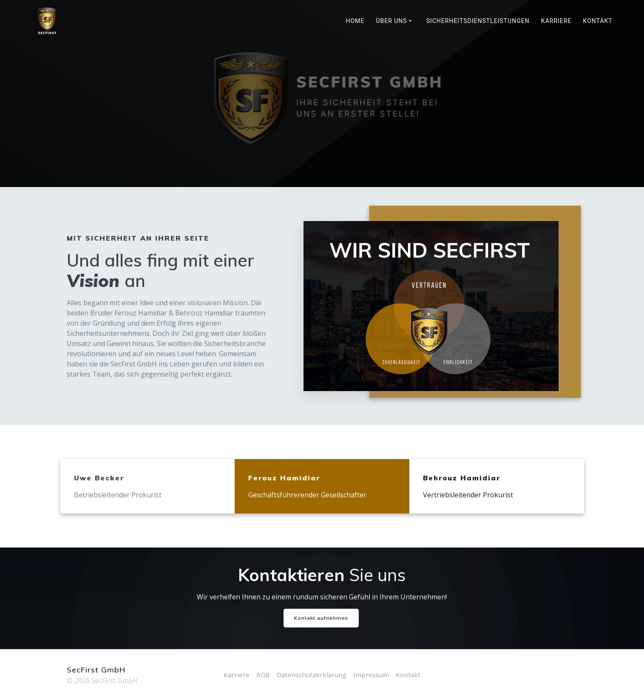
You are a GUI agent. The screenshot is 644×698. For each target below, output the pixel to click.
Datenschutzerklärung (311, 674)
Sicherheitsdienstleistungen (478, 20)
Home (355, 20)
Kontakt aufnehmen (321, 618)
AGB (261, 674)
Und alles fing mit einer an (160, 270)
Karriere (556, 20)
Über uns (391, 20)
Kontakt (598, 20)
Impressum (373, 674)
